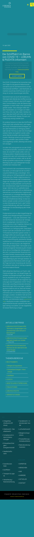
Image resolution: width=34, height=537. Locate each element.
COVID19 (9, 379)
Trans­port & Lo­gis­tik (9, 475)
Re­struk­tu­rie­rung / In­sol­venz (25, 446)
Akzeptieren (17, 76)
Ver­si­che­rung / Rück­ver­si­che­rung (9, 481)
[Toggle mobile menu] (28, 5)
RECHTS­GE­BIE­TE (12, 362)
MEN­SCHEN (23, 467)
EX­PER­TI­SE (22, 464)
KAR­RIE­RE (22, 475)
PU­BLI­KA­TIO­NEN (12, 387)
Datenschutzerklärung (19, 496)
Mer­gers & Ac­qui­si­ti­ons (15, 366)
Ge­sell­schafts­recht (7, 452)
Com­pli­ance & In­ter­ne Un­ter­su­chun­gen (8, 437)
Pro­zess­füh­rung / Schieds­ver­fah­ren (24, 440)
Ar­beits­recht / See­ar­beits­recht (9, 430)
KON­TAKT (22, 483)
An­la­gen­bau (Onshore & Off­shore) (8, 423)
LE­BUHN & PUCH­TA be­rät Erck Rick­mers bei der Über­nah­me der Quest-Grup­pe (17, 348)
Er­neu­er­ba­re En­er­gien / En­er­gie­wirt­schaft (9, 445)
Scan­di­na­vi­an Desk (7, 465)
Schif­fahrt (11, 375)
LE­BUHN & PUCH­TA (13, 391)
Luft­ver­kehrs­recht (24, 429)
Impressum (12, 496)
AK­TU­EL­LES (23, 479)
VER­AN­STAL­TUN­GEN (13, 395)
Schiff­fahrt (6, 470)
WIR (20, 471)
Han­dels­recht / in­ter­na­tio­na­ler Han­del (25, 423)
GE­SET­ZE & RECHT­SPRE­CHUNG (17, 383)
